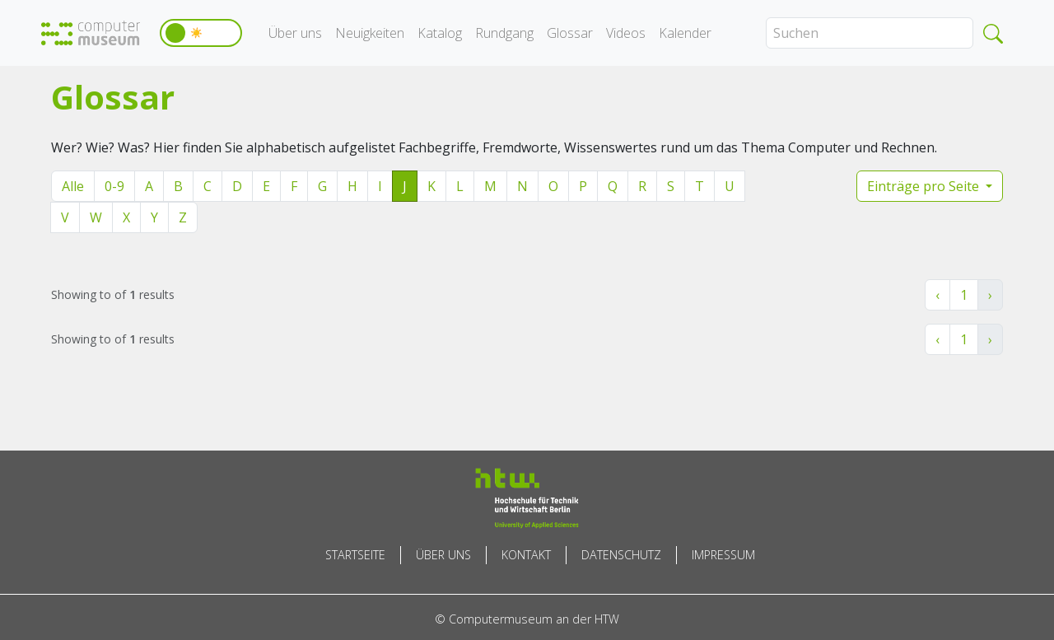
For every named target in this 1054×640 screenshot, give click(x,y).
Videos (626, 33)
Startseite (355, 555)
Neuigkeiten (369, 33)
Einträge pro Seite (924, 186)
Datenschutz (621, 555)
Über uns (295, 33)
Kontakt (526, 555)
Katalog (439, 33)
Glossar (570, 33)
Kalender (685, 33)
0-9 (114, 186)
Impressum (723, 555)
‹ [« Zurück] (937, 295)
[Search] (869, 33)
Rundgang (504, 33)
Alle (73, 186)
